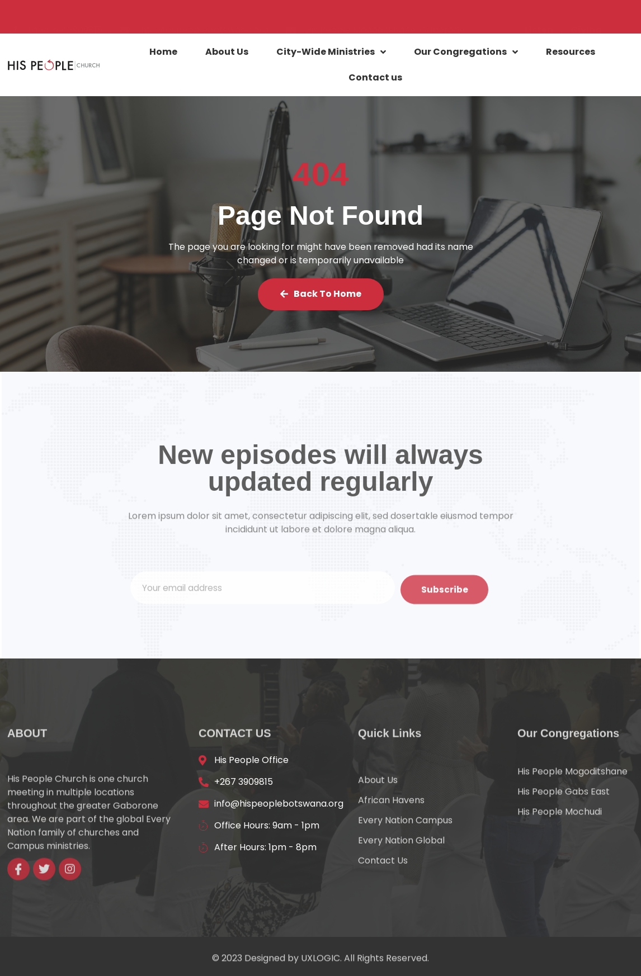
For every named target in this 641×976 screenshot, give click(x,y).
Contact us (375, 79)
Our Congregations (466, 54)
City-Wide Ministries (331, 54)
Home (163, 53)
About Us (226, 53)
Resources (570, 53)
